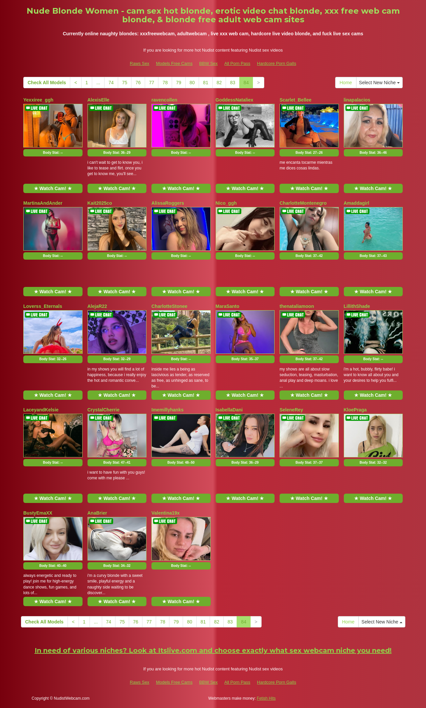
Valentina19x (165, 513)
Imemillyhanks (167, 409)
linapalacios (357, 100)
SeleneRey (291, 409)
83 (232, 82)
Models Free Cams (174, 63)
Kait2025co (100, 203)
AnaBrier (97, 513)
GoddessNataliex (235, 100)
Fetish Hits (266, 698)
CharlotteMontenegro (303, 203)
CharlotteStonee (169, 306)
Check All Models (47, 82)
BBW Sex (208, 63)
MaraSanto (228, 306)
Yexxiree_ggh (38, 100)
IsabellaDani (229, 409)
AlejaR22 (97, 306)
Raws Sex (139, 63)
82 (219, 82)
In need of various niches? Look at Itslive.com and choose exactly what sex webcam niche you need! (213, 650)
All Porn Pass (237, 63)
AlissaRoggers (167, 203)
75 (124, 82)
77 (151, 82)
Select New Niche (379, 82)
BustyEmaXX (37, 513)
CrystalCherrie (104, 409)
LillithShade (357, 306)
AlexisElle (98, 100)
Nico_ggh (226, 203)
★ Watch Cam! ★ (53, 188)
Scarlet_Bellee (296, 100)
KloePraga (355, 409)
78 (165, 82)
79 (178, 82)
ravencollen (164, 100)
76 (138, 82)
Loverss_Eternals (42, 306)
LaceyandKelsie (41, 409)
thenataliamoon (297, 306)
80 (192, 82)
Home (345, 82)
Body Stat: (53, 152)
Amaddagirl (356, 203)
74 (111, 82)
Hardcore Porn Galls (276, 63)
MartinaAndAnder (42, 203)
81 (205, 82)
